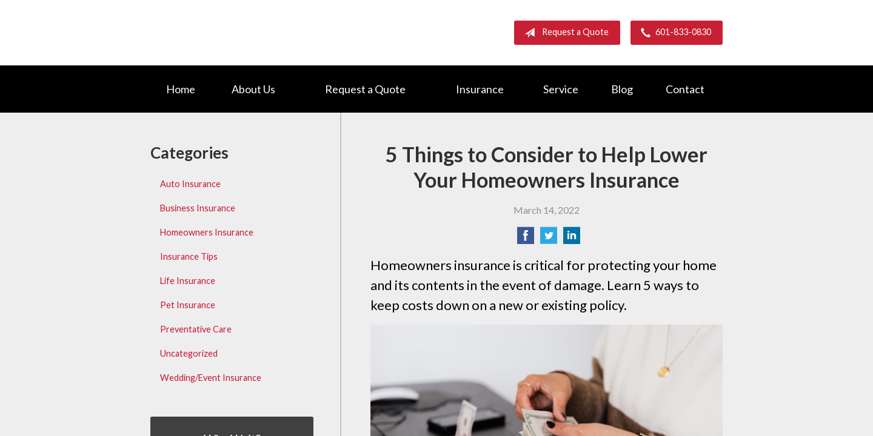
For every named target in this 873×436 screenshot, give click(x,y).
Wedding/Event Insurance (210, 377)
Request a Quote (564, 32)
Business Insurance (197, 208)
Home (180, 89)
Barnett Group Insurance (253, 32)
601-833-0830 (673, 32)
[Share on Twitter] (548, 239)
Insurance (480, 89)
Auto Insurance (190, 184)
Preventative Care (196, 329)
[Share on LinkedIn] (571, 239)
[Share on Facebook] (525, 239)
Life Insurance (187, 281)
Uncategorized (189, 353)
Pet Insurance (187, 305)
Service (560, 89)
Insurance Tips (189, 256)
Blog (622, 89)
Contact (685, 89)
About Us (253, 89)
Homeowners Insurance (206, 232)
